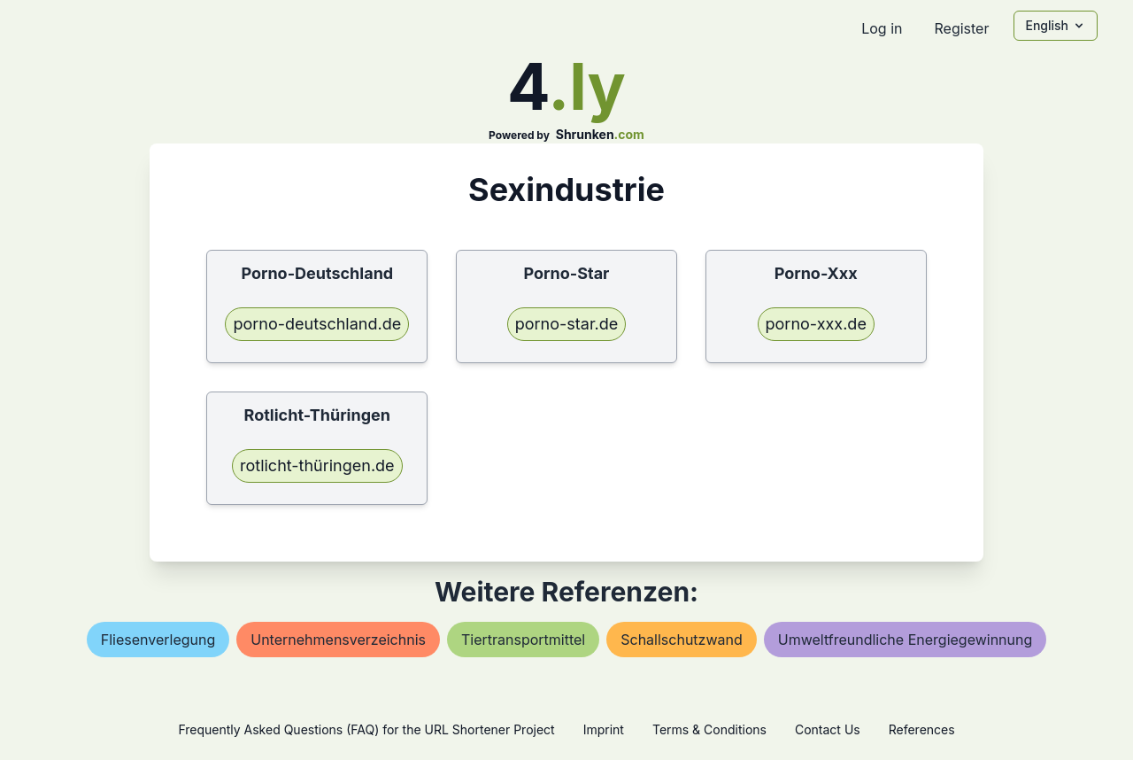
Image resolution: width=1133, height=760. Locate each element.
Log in (881, 28)
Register (961, 28)
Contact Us (827, 729)
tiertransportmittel (523, 639)
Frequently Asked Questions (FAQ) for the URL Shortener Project (366, 729)
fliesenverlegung (158, 639)
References (922, 729)
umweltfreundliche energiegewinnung (905, 639)
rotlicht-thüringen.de (317, 465)
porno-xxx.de (816, 323)
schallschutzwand (681, 639)
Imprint (603, 729)
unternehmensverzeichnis (338, 639)
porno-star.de (567, 323)
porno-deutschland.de (317, 323)
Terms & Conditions (709, 729)
